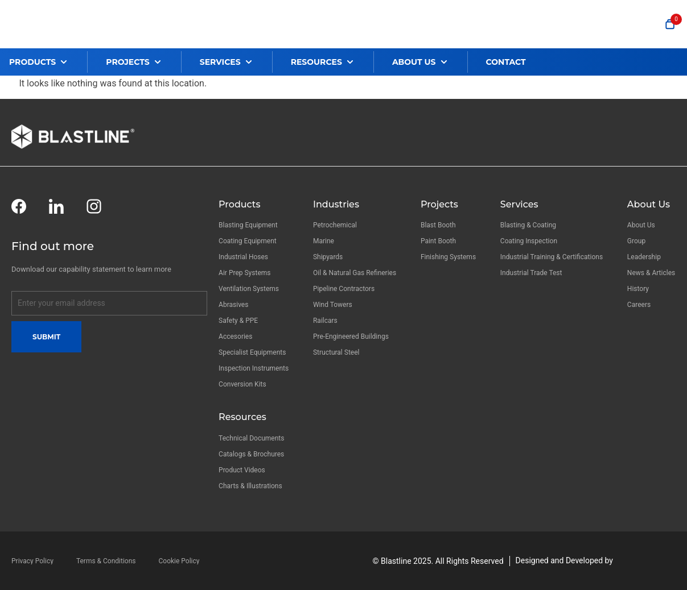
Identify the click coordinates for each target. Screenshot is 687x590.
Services (519, 204)
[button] (48, 62)
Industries (336, 204)
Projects (439, 204)
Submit (46, 337)
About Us (648, 204)
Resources (242, 417)
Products (239, 204)
